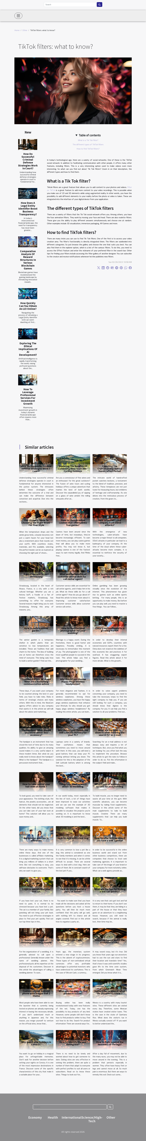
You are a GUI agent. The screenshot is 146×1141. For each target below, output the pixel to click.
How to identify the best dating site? (72, 1043)
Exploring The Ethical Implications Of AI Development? (28, 348)
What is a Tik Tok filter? (88, 140)
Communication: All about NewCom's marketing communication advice (36, 681)
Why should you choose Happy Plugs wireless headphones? (73, 681)
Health (53, 1117)
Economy (35, 1117)
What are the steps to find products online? (73, 992)
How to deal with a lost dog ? (73, 839)
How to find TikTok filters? (88, 148)
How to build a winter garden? (36, 629)
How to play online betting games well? (109, 575)
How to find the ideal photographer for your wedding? (73, 630)
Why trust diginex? (104, 679)
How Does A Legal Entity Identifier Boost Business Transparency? (27, 208)
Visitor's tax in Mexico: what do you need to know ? (109, 992)
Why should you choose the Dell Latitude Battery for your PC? (73, 732)
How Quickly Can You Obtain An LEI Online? (28, 305)
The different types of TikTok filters (88, 144)
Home (17, 30)
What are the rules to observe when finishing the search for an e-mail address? (109, 733)
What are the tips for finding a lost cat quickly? (109, 890)
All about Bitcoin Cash (69, 940)
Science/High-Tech (91, 1119)
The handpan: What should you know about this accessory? (36, 732)
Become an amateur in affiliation (36, 839)
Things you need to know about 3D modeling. (73, 785)
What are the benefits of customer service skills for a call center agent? (73, 576)
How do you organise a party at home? (73, 890)
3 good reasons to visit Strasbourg (36, 575)
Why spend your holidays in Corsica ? (36, 1043)
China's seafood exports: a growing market (109, 629)
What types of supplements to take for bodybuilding (110, 785)
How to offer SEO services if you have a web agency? (109, 839)
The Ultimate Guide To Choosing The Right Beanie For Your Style (36, 523)
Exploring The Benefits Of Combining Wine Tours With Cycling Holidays (73, 468)
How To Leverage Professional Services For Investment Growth (28, 396)
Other (24, 30)
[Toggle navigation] (18, 16)
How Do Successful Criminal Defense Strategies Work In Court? (28, 161)
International (71, 1117)
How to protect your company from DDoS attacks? (109, 522)
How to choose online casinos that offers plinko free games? (73, 522)
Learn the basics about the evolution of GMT (110, 941)
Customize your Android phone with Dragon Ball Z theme (36, 993)
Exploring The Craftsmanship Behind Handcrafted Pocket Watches (110, 469)
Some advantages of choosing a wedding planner (36, 941)
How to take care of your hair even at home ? (36, 785)
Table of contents (90, 135)
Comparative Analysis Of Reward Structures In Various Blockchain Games (28, 259)
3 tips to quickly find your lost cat (36, 890)
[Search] (70, 4)
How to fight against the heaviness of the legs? (109, 1043)
